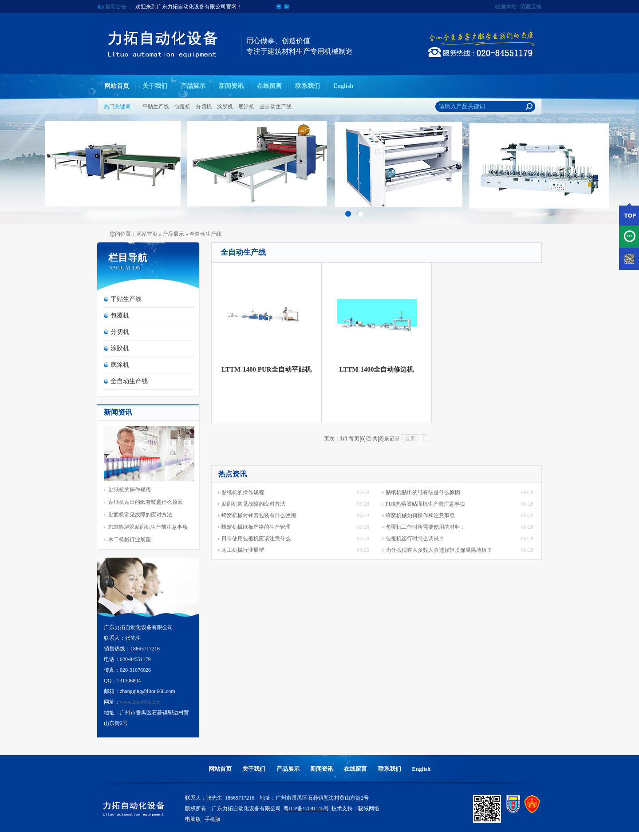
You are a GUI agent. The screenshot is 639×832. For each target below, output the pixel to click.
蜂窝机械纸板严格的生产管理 (256, 527)
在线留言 (269, 86)
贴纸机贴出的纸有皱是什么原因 (145, 502)
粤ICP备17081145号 (306, 808)
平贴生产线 (155, 106)
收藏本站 (506, 7)
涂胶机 (225, 106)
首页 (410, 439)
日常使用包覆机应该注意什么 (256, 538)
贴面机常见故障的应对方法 (140, 514)
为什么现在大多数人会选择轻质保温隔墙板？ (439, 550)
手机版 (213, 819)
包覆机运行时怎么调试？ (415, 538)
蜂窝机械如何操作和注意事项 (420, 515)
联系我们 (307, 86)
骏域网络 (368, 808)
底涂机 (246, 106)
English (343, 86)
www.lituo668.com (140, 702)
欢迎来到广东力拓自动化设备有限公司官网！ (188, 7)
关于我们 (154, 86)
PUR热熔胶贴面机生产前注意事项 (148, 527)
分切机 (204, 106)
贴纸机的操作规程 (129, 490)
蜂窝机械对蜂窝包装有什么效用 (258, 515)
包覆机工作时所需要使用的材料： (425, 527)
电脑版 (193, 819)
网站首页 (116, 86)
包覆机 (182, 106)
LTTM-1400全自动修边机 (376, 369)
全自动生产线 (276, 106)
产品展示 (193, 86)
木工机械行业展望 (129, 539)
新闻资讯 (231, 86)
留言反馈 (530, 7)
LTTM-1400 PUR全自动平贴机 (266, 369)
